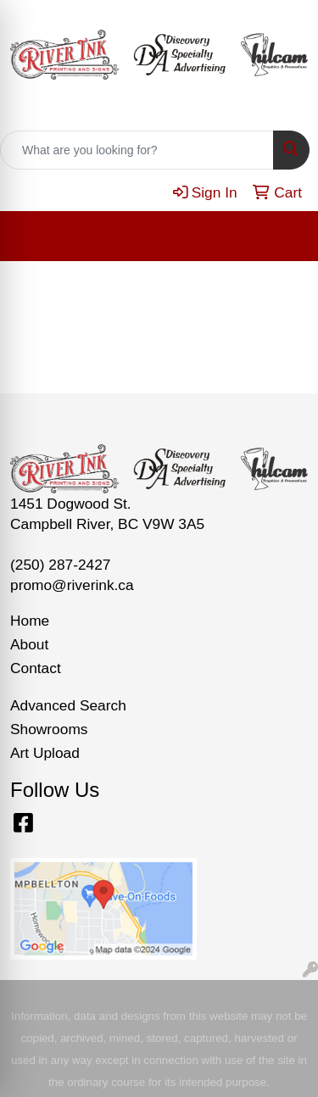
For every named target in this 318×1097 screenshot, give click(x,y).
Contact (35, 668)
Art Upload (45, 752)
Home (29, 620)
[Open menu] (284, 236)
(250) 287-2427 (60, 564)
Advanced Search (68, 705)
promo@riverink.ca (72, 584)
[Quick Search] (137, 150)
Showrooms (49, 729)
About (29, 644)
